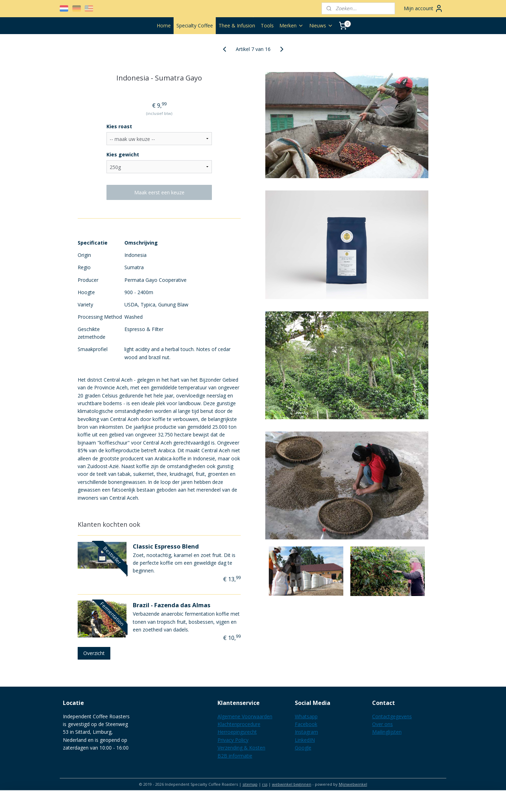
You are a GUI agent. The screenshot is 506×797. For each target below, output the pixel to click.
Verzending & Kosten (241, 747)
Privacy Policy (233, 740)
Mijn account (423, 8)
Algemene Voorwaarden (245, 716)
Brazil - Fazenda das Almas (171, 605)
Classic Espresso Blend (166, 546)
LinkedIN (305, 740)
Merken (291, 25)
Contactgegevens (392, 716)
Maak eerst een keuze (159, 192)
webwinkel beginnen (291, 784)
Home (164, 25)
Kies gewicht (122, 154)
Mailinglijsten (387, 731)
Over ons (382, 724)
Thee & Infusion (237, 25)
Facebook (306, 724)
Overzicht (94, 653)
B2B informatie (235, 755)
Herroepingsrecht (237, 731)
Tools (267, 25)
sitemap (250, 784)
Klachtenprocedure (239, 724)
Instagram (306, 731)
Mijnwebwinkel (353, 784)
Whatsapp (306, 716)
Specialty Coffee (194, 25)
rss (264, 784)
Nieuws (321, 25)
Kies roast (119, 126)
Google (303, 747)
